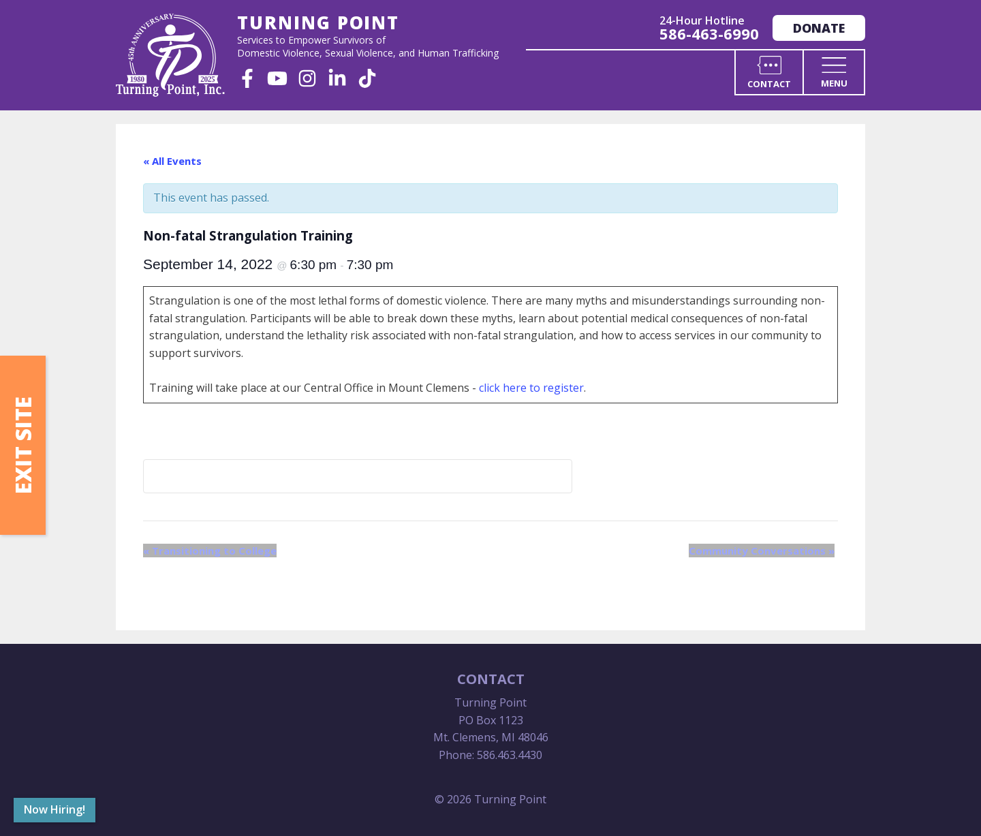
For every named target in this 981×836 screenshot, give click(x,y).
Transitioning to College (210, 550)
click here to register (531, 387)
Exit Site (22, 445)
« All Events (172, 161)
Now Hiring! (54, 809)
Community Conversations (762, 550)
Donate (819, 28)
